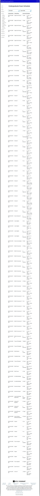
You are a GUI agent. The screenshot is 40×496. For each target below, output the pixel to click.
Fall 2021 (11, 10)
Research (2, 11)
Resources (2, 33)
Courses (2, 13)
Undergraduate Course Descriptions (4, 23)
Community (3, 35)
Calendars (2, 37)
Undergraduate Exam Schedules (4, 26)
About (2, 7)
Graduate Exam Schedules (3, 20)
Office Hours (3, 28)
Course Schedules (3, 15)
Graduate (2, 29)
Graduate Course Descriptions (3, 18)
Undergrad (2, 31)
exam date (23, 10)
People (2, 9)
